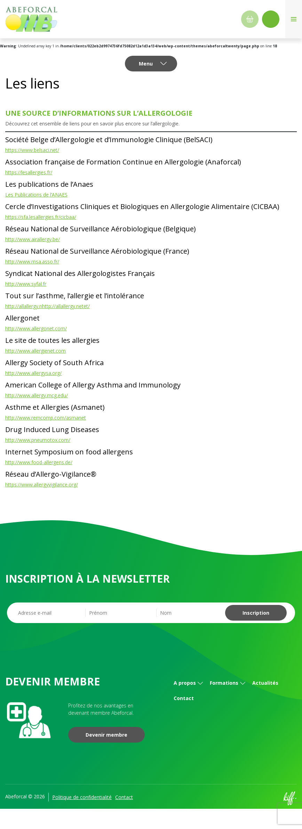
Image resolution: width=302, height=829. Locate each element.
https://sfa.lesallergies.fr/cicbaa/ (40, 217)
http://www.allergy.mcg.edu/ (36, 395)
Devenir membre (106, 734)
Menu (146, 63)
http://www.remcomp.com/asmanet (45, 417)
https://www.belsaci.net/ (32, 150)
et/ (87, 306)
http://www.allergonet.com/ (36, 328)
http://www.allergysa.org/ (33, 373)
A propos (185, 683)
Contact (184, 698)
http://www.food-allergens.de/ (38, 462)
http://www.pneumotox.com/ (37, 440)
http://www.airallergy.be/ (32, 239)
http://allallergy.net (63, 306)
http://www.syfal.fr (25, 284)
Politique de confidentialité (82, 797)
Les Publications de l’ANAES (36, 194)
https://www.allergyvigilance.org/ (41, 484)
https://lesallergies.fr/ (28, 172)
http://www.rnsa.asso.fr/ (32, 261)
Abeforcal (31, 19)
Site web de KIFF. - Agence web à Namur (290, 798)
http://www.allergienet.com (35, 350)
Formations (224, 683)
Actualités (265, 683)
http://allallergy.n (23, 306)
